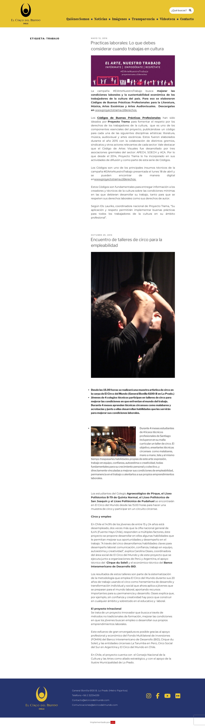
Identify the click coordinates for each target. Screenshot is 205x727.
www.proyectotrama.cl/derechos (115, 110)
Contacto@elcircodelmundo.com (90, 700)
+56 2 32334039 (90, 695)
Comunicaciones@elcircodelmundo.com (95, 704)
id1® (113, 722)
